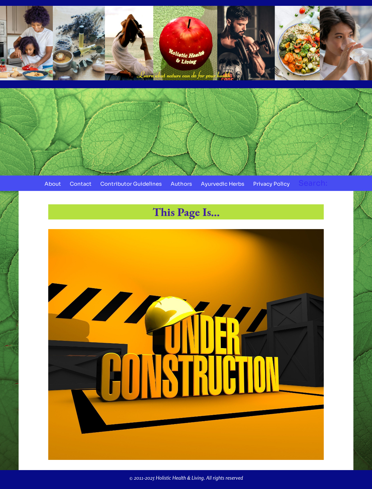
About (52, 184)
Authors (181, 184)
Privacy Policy (271, 184)
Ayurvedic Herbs (222, 184)
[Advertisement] (186, 132)
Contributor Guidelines (131, 184)
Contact (81, 184)
